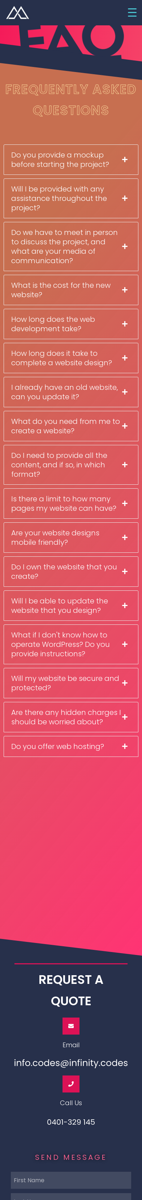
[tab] (71, 159)
